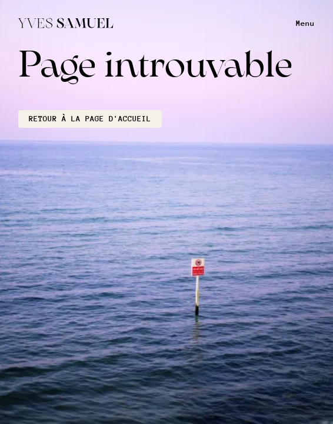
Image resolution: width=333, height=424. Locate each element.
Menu (305, 23)
